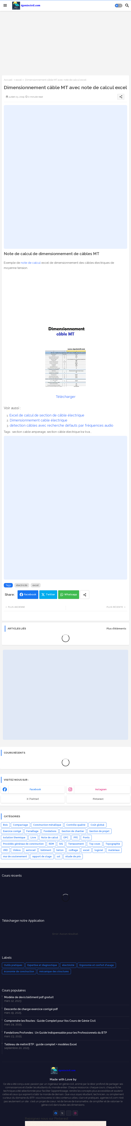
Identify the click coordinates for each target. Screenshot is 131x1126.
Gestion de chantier (73, 831)
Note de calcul (49, 837)
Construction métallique (47, 825)
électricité (21, 585)
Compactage (20, 825)
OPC (65, 837)
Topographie (112, 844)
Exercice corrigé (12, 831)
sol (58, 856)
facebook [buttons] (35, 789)
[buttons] (55, 1113)
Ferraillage (32, 831)
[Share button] (84, 594)
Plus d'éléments (116, 628)
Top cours (94, 844)
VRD (5, 850)
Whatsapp (70, 594)
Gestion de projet (99, 831)
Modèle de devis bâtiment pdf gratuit (29, 997)
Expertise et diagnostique (42, 965)
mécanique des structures (54, 971)
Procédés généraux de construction (23, 844)
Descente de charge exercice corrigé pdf (31, 1009)
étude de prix (73, 856)
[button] (118, 5)
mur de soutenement (15, 856)
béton (59, 850)
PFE (76, 837)
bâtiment (46, 850)
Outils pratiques (13, 965)
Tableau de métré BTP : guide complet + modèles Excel (40, 1044)
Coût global (97, 825)
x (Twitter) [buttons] (33, 799)
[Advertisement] (65, 43)
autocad (30, 850)
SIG (61, 844)
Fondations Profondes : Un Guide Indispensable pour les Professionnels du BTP (55, 1032)
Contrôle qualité (75, 825)
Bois (5, 825)
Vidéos (17, 850)
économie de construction (19, 971)
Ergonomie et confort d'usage (97, 965)
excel (19, 79)
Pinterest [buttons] (98, 799)
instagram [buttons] (101, 789)
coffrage (73, 850)
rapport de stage (42, 856)
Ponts (86, 837)
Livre (33, 837)
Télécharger (66, 397)
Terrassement (76, 844)
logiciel (99, 850)
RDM (51, 844)
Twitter (50, 594)
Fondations (50, 831)
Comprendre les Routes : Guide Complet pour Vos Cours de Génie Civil (50, 1020)
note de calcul (31, 262)
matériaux (114, 850)
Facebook (30, 594)
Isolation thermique (14, 837)
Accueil (8, 79)
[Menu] (5, 5)
